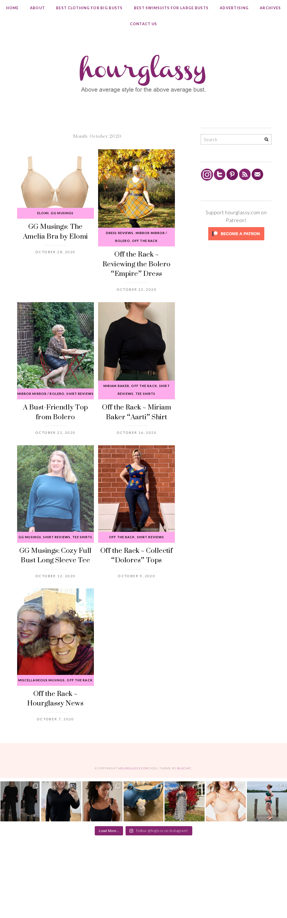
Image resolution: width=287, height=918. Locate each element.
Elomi (43, 213)
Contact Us (143, 24)
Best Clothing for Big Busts (89, 8)
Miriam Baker (116, 386)
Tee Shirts (145, 393)
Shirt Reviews (80, 393)
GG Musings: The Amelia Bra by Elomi (55, 231)
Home (12, 8)
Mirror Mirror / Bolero (41, 393)
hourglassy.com (133, 768)
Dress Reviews (120, 233)
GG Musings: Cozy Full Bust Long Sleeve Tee (55, 555)
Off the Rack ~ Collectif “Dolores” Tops (136, 555)
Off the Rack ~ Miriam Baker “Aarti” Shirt (136, 411)
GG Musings (62, 213)
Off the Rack (145, 241)
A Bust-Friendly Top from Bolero (55, 411)
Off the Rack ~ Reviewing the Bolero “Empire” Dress (137, 263)
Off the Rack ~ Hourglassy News (55, 698)
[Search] (266, 139)
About (37, 8)
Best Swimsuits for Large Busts (171, 8)
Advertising (234, 8)
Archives (270, 8)
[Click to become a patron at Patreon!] (236, 240)
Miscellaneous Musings (41, 680)
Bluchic (184, 768)
